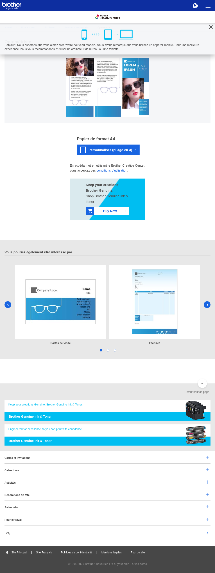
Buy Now (102, 211)
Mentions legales (111, 552)
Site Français (44, 552)
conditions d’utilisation (112, 170)
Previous (8, 304)
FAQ (7, 532)
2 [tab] (107, 350)
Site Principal (19, 552)
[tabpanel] (61, 305)
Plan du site (138, 552)
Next (207, 304)
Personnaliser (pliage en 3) (106, 150)
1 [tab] (100, 350)
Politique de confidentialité (76, 552)
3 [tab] (114, 350)
